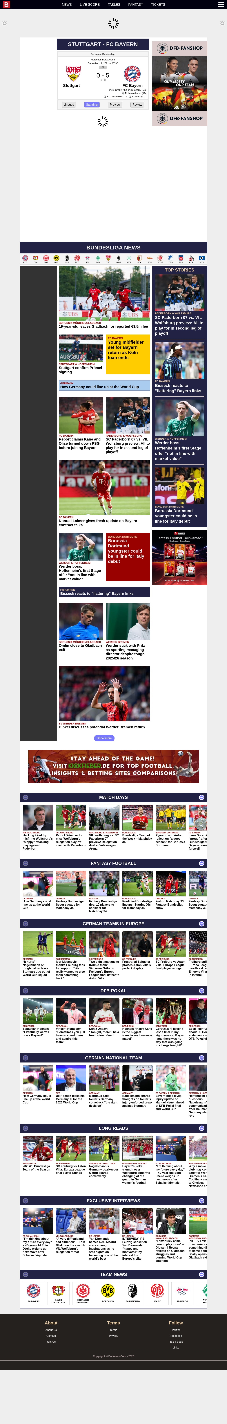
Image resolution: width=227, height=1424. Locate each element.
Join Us (51, 1341)
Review (137, 104)
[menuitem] (30, 4)
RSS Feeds (176, 1341)
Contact (51, 1335)
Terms (113, 1329)
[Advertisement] (179, 643)
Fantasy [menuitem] (135, 4)
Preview (115, 104)
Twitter (176, 1329)
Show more (104, 738)
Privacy (113, 1335)
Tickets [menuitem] (158, 4)
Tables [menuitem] (114, 4)
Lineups (69, 104)
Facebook (176, 1335)
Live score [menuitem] (90, 4)
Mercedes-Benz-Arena (103, 59)
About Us (51, 1329)
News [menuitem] (67, 4)
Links (176, 1347)
